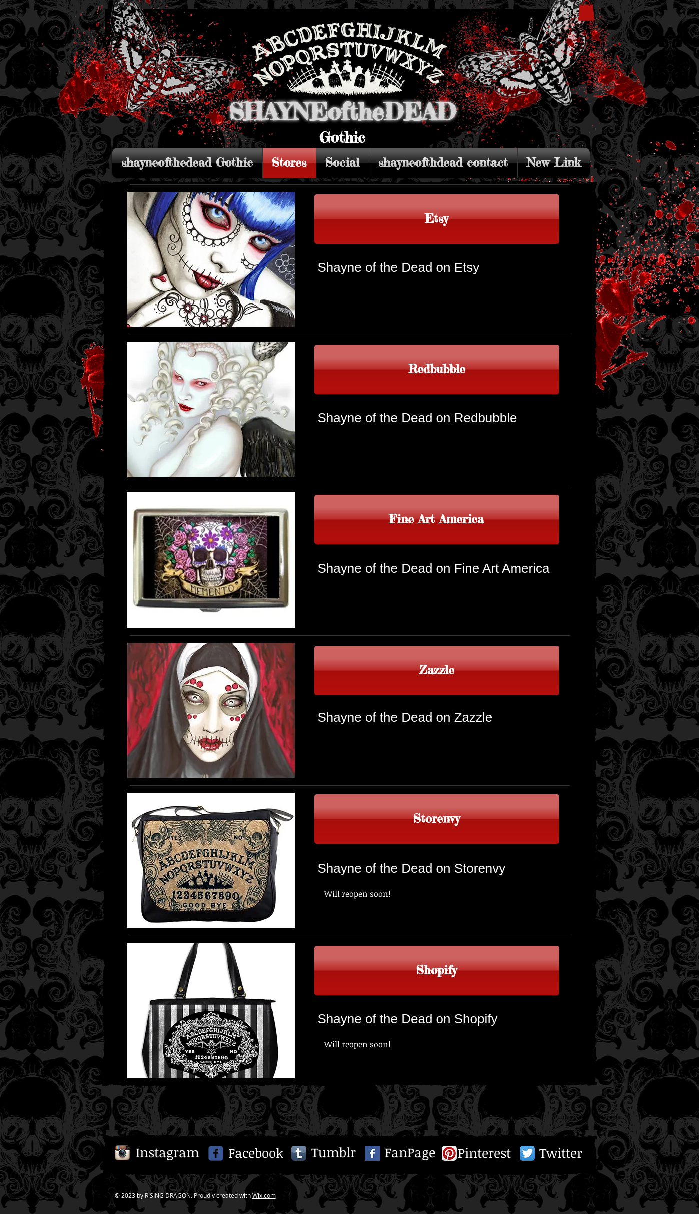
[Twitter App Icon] (527, 1153)
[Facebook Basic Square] (372, 1153)
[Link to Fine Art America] (436, 519)
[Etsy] (436, 219)
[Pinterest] (484, 1153)
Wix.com (264, 1195)
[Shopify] (436, 970)
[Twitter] (561, 1153)
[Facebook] (256, 1153)
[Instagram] (167, 1152)
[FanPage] (410, 1152)
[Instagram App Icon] (122, 1152)
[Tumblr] (334, 1152)
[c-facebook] (215, 1153)
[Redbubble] (436, 369)
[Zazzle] (436, 670)
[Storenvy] (436, 819)
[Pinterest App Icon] (449, 1153)
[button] (586, 10)
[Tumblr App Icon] (298, 1153)
